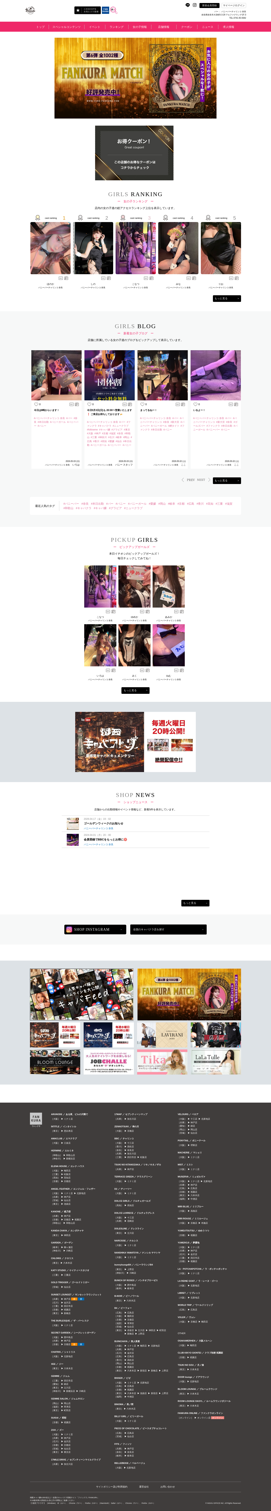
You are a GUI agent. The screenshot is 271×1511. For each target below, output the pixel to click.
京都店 (67, 1181)
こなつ (135, 284)
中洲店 (130, 1396)
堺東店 (194, 1145)
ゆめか (134, 617)
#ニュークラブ (133, 508)
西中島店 (68, 1337)
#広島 (190, 503)
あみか (168, 617)
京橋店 (130, 1131)
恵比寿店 (68, 1131)
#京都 (181, 503)
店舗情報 (163, 26)
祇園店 (78, 1219)
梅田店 (67, 1170)
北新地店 (81, 1193)
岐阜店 (130, 1288)
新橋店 (67, 1313)
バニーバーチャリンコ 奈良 (50, 287)
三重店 (67, 1275)
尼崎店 (130, 1221)
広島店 (130, 1312)
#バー (109, 503)
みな (178, 284)
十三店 (130, 1143)
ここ (183, 464)
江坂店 (67, 1143)
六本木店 (67, 1263)
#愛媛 (152, 503)
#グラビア (115, 508)
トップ (40, 26)
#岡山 (162, 503)
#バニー (121, 503)
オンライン (217, 1418)
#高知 (209, 503)
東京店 (67, 1452)
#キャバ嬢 (100, 508)
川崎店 (69, 1250)
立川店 (67, 1387)
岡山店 (67, 1403)
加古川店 (68, 1464)
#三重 (219, 503)
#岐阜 (171, 503)
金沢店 (67, 1302)
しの (93, 284)
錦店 (66, 1384)
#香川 (200, 503)
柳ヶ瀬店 (68, 1247)
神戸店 (67, 1197)
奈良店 (130, 1150)
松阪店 (67, 1174)
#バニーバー (71, 503)
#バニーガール (137, 503)
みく (134, 675)
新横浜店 (70, 1158)
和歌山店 (70, 1155)
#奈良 (85, 503)
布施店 (204, 1223)
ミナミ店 (68, 1119)
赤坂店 (130, 1330)
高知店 (67, 1177)
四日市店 (68, 1306)
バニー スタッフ (123, 464)
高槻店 (194, 1211)
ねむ (168, 675)
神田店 (67, 1235)
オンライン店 (203, 1418)
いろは (76, 464)
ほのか (50, 284)
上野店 (130, 1269)
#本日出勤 (97, 503)
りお (221, 284)
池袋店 (67, 1204)
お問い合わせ (167, 1486)
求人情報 (228, 26)
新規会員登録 (209, 5)
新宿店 (143, 1370)
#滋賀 (228, 503)
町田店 (67, 1410)
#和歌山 (68, 508)
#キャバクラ (83, 508)
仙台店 (67, 1200)
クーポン (186, 26)
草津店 (67, 1406)
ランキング (117, 26)
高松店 (130, 1146)
